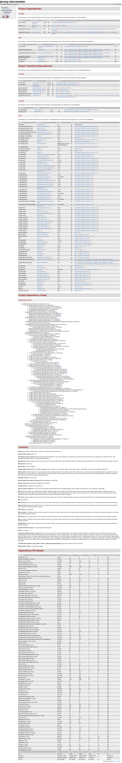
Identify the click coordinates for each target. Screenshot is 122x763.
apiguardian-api (41, 244)
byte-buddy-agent (41, 242)
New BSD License (79, 267)
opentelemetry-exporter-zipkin (45, 182)
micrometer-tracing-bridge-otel (45, 168)
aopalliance (40, 124)
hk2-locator (40, 253)
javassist (39, 269)
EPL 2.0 (54, 25)
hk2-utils (39, 255)
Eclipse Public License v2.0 (71, 59)
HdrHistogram (37, 109)
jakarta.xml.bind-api (42, 236)
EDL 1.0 (81, 49)
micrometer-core (35, 23)
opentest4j (39, 285)
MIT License (77, 286)
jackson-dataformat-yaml (43, 132)
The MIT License (78, 249)
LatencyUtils (37, 111)
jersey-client (36, 95)
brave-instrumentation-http (44, 213)
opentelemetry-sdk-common (44, 191)
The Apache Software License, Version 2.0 (63, 22)
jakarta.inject (36, 93)
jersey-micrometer (117, 4)
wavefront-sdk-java (42, 156)
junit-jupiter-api (41, 271)
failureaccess (40, 139)
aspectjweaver (41, 61)
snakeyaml (40, 288)
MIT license (89, 51)
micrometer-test (41, 162)
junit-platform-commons (43, 277)
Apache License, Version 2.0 (81, 141)
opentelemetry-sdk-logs (43, 193)
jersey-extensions (6, 8)
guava (38, 141)
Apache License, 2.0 (105, 29)
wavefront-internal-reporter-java (45, 154)
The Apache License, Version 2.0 (83, 154)
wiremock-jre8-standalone (43, 134)
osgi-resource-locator (38, 91)
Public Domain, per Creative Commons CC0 (75, 109)
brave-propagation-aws (43, 207)
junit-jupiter (41, 59)
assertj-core (40, 246)
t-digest (39, 152)
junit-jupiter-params (42, 275)
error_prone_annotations (43, 138)
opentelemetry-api (41, 175)
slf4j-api (39, 286)
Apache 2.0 (77, 138)
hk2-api (39, 251)
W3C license (97, 51)
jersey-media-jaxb (41, 262)
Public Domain (101, 95)
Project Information (7, 11)
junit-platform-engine (42, 279)
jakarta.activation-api (42, 232)
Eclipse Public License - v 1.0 (72, 61)
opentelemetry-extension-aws (44, 184)
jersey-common (36, 29)
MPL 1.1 (76, 269)
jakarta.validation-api (38, 90)
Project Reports (6, 13)
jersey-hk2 (40, 49)
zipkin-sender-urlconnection (44, 228)
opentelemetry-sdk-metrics (44, 195)
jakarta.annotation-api (38, 88)
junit (38, 238)
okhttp (38, 148)
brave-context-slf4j (42, 211)
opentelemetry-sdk (42, 189)
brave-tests (40, 215)
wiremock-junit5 (41, 290)
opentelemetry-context (43, 178)
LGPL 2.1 (82, 269)
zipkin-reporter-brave (42, 219)
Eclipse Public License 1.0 (81, 238)
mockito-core (40, 281)
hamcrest (39, 265)
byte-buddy (40, 240)
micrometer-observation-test (44, 160)
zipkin (38, 230)
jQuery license (82, 51)
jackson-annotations (42, 126)
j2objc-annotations (42, 147)
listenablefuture (41, 143)
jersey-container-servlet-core (44, 259)
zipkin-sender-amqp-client (43, 223)
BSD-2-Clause (92, 109)
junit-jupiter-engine (42, 273)
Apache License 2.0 (61, 90)
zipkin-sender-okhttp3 (42, 226)
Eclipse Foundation (116, 761)
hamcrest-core (40, 267)
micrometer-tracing (42, 164)
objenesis (39, 283)
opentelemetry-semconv (43, 199)
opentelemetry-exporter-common (45, 180)
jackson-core (40, 128)
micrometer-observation (36, 85)
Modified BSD (73, 51)
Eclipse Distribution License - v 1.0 (83, 236)
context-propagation (42, 158)
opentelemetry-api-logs (43, 177)
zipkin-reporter (40, 217)
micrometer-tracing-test (43, 173)
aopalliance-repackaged (43, 257)
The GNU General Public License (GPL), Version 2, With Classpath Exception (78, 29)
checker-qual (40, 249)
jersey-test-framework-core (45, 53)
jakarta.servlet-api (41, 234)
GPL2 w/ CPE (61, 25)
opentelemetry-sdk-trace (43, 197)
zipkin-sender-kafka (42, 225)
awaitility (39, 247)
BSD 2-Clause (88, 49)
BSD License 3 (78, 265)
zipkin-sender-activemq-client (44, 221)
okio (38, 150)
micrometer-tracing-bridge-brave (45, 166)
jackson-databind (41, 130)
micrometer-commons (38, 82)
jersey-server (35, 32)
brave (38, 209)
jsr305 (38, 136)
